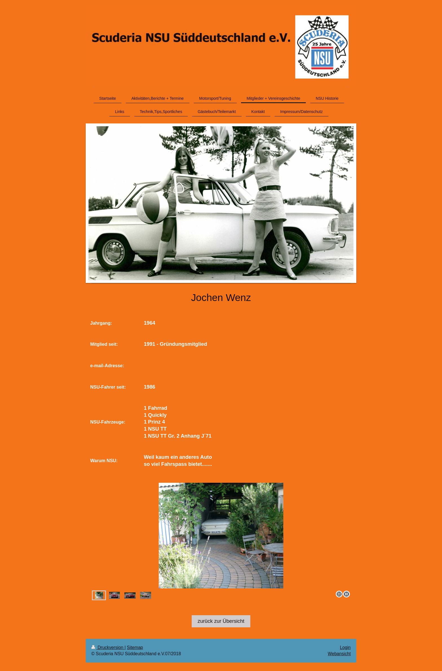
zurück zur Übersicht (221, 621)
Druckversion (108, 647)
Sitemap (135, 647)
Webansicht (339, 653)
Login (345, 647)
